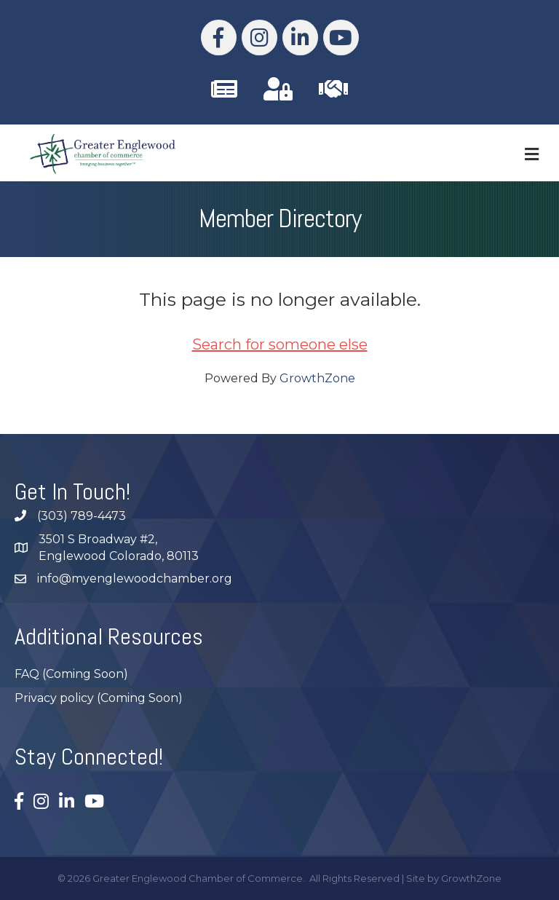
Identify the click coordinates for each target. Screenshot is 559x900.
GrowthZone (317, 378)
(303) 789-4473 (81, 516)
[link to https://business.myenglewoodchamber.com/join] (333, 89)
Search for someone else (280, 344)
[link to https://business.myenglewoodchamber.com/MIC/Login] (278, 89)
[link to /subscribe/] (224, 89)
